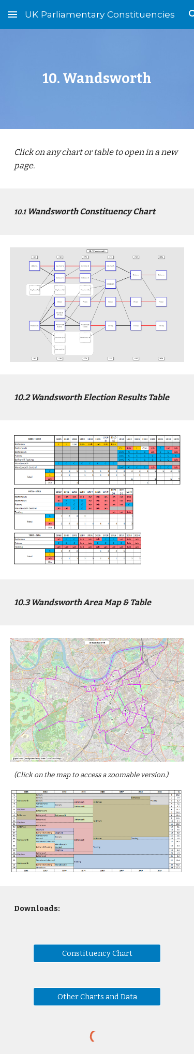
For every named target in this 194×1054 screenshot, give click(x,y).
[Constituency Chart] (97, 953)
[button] (12, 14)
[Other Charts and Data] (97, 996)
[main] (97, 78)
